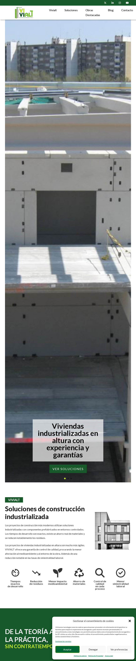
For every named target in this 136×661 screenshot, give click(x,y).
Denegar (93, 649)
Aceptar (67, 649)
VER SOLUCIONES (68, 469)
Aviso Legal (109, 656)
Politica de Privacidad (95, 656)
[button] (129, 620)
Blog (110, 10)
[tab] (65, 478)
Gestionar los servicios (63, 641)
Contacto (127, 10)
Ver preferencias (119, 649)
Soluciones (71, 10)
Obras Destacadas (93, 12)
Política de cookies (80, 656)
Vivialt (53, 10)
